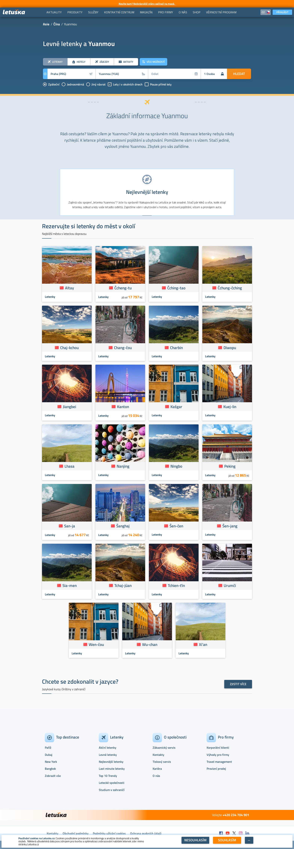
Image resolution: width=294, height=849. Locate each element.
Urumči (230, 585)
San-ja (69, 526)
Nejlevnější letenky (111, 761)
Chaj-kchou (69, 347)
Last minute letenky (112, 768)
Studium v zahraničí (111, 790)
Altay (69, 288)
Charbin (176, 347)
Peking (230, 466)
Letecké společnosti (111, 782)
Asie (46, 24)
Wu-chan (149, 644)
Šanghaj (123, 526)
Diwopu (230, 347)
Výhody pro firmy (218, 754)
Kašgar (176, 406)
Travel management (219, 761)
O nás (156, 775)
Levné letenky (108, 754)
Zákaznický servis (164, 747)
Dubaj (48, 754)
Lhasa (69, 466)
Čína (56, 24)
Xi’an (203, 644)
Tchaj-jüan (123, 585)
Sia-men (69, 585)
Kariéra (157, 768)
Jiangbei (69, 406)
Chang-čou (123, 347)
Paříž (48, 747)
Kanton (123, 406)
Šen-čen (176, 526)
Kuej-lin (229, 406)
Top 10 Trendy (108, 775)
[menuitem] (54, 12)
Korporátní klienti (218, 747)
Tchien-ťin (176, 585)
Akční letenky (107, 747)
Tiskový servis (162, 761)
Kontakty (158, 754)
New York (51, 761)
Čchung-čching (230, 288)
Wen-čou (96, 644)
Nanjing (123, 466)
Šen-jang (229, 526)
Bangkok (50, 768)
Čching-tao (176, 288)
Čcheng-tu (123, 288)
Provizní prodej (216, 768)
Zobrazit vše (53, 775)
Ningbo (176, 466)
